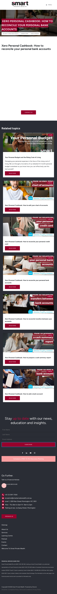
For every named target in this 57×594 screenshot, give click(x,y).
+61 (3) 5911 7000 (11, 495)
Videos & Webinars (35, 33)
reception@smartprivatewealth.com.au (18, 498)
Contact (4, 545)
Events (4, 542)
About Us (5, 529)
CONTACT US (28, 111)
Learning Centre (24, 33)
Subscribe (28, 444)
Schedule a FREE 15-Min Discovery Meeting (28, 459)
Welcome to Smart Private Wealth (10, 33)
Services (4, 532)
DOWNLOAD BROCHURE (9, 483)
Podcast (4, 539)
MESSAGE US (5, 515)
